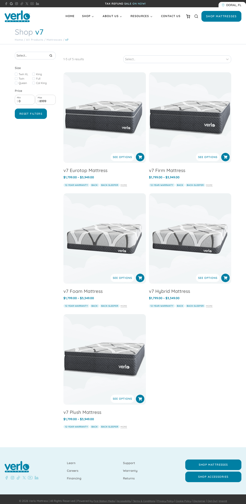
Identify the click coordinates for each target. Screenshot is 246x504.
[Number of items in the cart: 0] (188, 16)
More (124, 181)
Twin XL (23, 74)
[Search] (51, 55)
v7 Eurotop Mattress (85, 167)
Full (38, 78)
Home (70, 16)
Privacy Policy (166, 497)
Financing (74, 475)
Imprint (229, 497)
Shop (86, 16)
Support (129, 459)
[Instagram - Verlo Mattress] (15, 3)
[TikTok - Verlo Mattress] (21, 3)
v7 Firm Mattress (167, 167)
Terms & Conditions (142, 497)
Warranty (130, 467)
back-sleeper (109, 181)
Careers (72, 467)
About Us (111, 16)
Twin (21, 78)
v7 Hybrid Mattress (169, 287)
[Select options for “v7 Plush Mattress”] (140, 395)
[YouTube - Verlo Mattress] (31, 3)
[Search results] (35, 55)
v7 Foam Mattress (83, 287)
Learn (71, 459)
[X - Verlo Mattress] (26, 3)
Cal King (41, 83)
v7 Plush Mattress (82, 408)
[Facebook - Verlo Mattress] (6, 474)
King (39, 74)
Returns (129, 475)
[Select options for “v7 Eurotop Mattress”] (140, 153)
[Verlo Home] (17, 16)
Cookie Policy (185, 497)
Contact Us (170, 16)
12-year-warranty (76, 181)
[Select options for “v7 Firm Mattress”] (225, 153)
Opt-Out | (218, 497)
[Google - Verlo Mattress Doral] (10, 3)
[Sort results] (177, 55)
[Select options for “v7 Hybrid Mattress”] (225, 274)
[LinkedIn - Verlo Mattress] (36, 3)
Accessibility (120, 497)
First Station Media (99, 497)
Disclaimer (203, 497)
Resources (139, 16)
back (94, 181)
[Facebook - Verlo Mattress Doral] (6, 3)
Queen (23, 83)
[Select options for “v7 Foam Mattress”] (140, 274)
